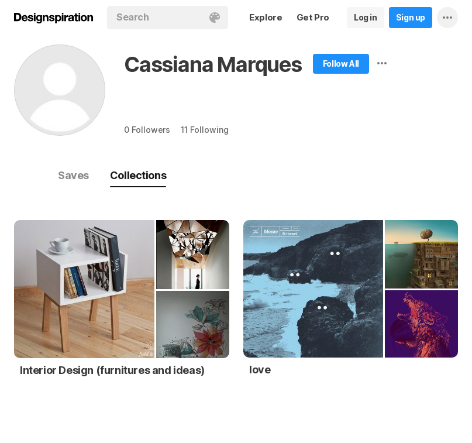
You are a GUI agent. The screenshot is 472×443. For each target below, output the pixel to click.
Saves (73, 175)
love (259, 369)
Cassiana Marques (213, 64)
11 (204, 130)
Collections (138, 175)
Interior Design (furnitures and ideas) (112, 370)
